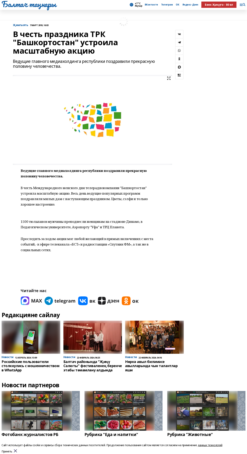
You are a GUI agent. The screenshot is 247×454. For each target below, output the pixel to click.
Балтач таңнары (29, 4)
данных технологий (210, 445)
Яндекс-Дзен (190, 5)
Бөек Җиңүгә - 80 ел (219, 4)
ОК (177, 5)
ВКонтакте (151, 5)
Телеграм (167, 5)
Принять (7, 451)
